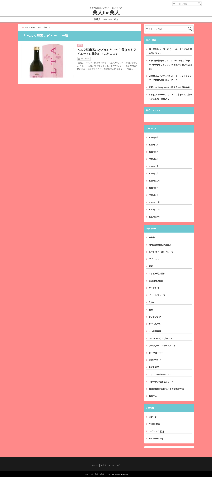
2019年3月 (154, 159)
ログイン (153, 417)
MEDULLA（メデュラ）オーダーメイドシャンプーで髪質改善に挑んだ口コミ (170, 78)
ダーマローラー (156, 353)
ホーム (26, 27)
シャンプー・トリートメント (162, 345)
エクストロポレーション (160, 374)
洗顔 (151, 309)
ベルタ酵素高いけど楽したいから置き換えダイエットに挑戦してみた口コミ (106, 51)
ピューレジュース (157, 295)
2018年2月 (154, 195)
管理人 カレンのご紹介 (106, 19)
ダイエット (154, 259)
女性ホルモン (155, 324)
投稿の (154, 424)
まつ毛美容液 (155, 331)
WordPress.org (156, 438)
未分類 (152, 237)
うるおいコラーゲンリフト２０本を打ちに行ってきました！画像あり (170, 96)
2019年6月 (154, 152)
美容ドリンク (155, 360)
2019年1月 (154, 173)
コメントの (156, 431)
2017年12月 (154, 202)
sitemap (95, 465)
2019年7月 (154, 145)
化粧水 (152, 302)
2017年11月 (154, 209)
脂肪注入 (153, 396)
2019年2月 (154, 166)
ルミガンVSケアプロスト (160, 338)
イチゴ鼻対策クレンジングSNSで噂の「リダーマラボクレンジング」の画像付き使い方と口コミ (170, 64)
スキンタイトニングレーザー (162, 252)
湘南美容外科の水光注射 (160, 245)
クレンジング (155, 317)
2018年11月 (154, 181)
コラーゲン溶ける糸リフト (161, 382)
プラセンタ (154, 288)
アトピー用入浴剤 (157, 273)
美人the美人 (108, 13)
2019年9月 (154, 137)
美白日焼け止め (156, 281)
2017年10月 (154, 217)
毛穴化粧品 (154, 367)
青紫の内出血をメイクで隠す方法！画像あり (169, 87)
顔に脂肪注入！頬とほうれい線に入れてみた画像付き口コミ (170, 51)
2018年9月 (154, 188)
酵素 (80, 45)
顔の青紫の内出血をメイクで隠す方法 (166, 389)
